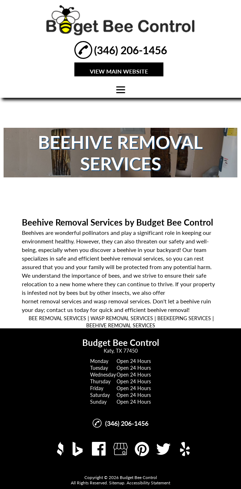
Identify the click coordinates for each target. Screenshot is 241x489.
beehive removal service (131, 258)
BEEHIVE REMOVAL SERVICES (120, 325)
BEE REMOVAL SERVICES (57, 318)
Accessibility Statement (148, 482)
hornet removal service (50, 301)
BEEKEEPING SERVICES (184, 318)
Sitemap (116, 482)
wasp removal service (120, 301)
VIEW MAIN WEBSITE (119, 71)
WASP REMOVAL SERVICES (121, 318)
